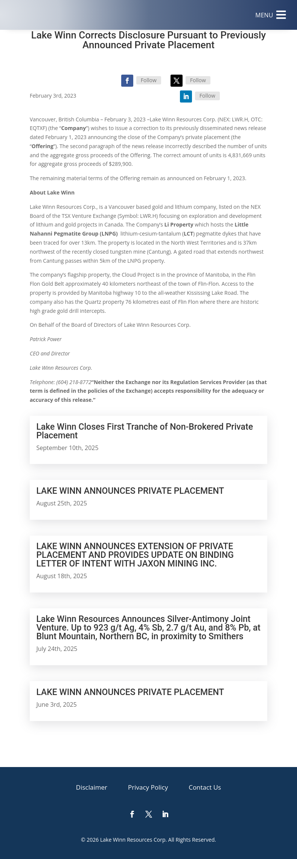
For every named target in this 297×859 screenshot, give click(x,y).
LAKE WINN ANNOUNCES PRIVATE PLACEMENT (130, 491)
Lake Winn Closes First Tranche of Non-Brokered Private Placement (144, 431)
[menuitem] (270, 15)
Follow (149, 80)
